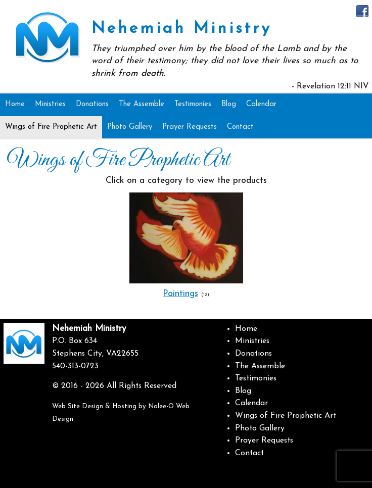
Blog (243, 391)
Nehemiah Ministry (181, 29)
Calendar (251, 403)
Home (246, 329)
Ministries (252, 341)
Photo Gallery (260, 428)
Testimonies (255, 378)
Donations (253, 354)
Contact (249, 453)
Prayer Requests (264, 440)
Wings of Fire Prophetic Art (285, 416)
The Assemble (260, 366)
